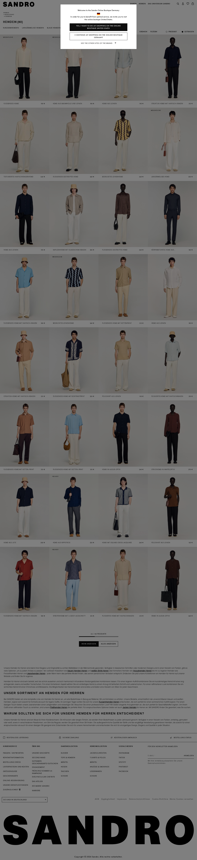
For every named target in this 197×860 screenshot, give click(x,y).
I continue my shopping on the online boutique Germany (99, 36)
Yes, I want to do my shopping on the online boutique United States (98, 27)
